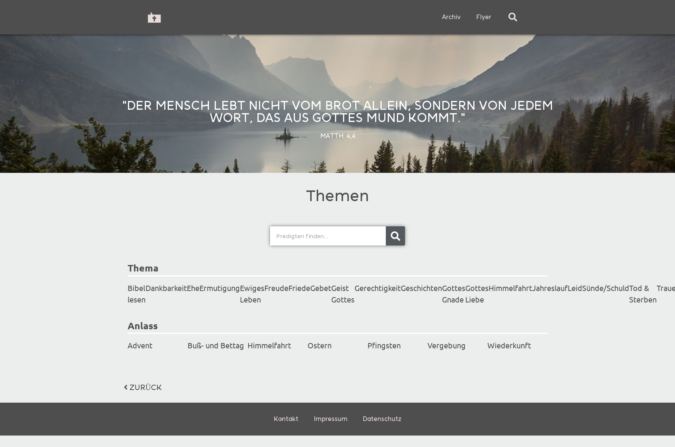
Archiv (451, 17)
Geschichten (421, 288)
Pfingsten (384, 345)
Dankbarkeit (166, 288)
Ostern (320, 345)
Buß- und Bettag (216, 345)
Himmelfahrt (510, 288)
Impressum (331, 419)
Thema (143, 268)
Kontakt (286, 419)
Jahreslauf (550, 288)
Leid (575, 288)
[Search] (395, 235)
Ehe (193, 288)
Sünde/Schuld (605, 288)
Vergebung (446, 345)
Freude (276, 288)
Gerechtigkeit (377, 288)
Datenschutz (382, 419)
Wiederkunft (509, 345)
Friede (299, 288)
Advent (140, 345)
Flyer (483, 17)
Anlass (143, 325)
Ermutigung (219, 288)
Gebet (320, 288)
